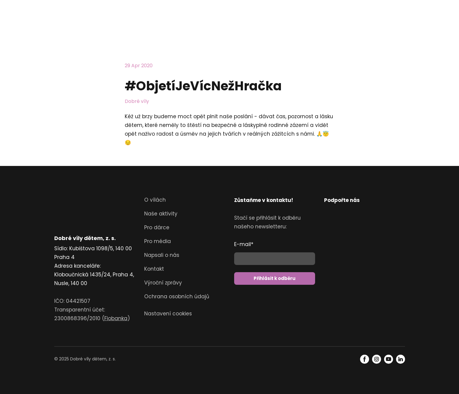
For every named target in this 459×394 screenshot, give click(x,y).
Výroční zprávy (163, 282)
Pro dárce (156, 227)
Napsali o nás (161, 255)
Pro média (157, 241)
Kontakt (154, 268)
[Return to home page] (71, 21)
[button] (364, 359)
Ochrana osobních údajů (176, 296)
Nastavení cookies (168, 313)
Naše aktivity (160, 213)
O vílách (155, 199)
